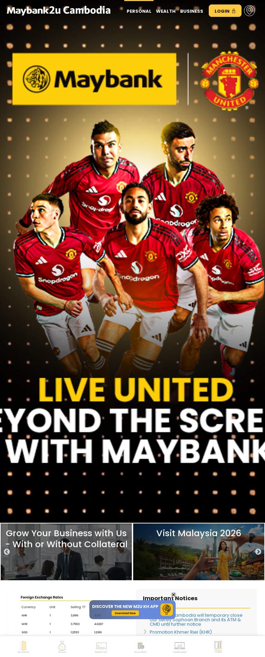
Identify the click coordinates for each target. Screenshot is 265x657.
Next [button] (258, 552)
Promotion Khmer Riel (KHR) (181, 632)
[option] (66, 552)
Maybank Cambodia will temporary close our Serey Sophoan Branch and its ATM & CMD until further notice (196, 619)
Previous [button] (6, 552)
